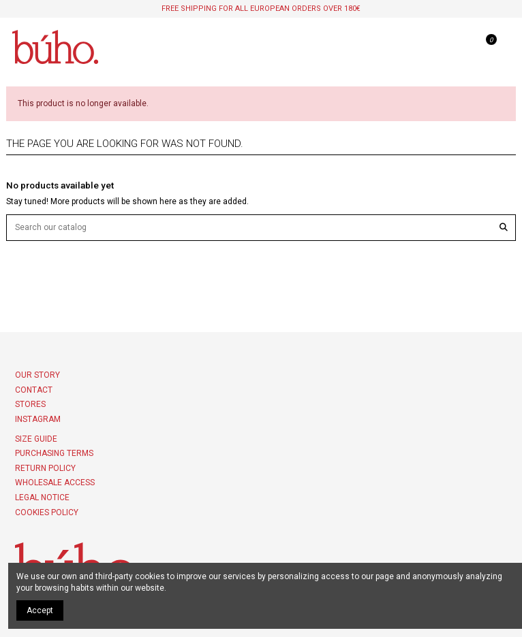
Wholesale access (55, 482)
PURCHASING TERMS (54, 453)
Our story (37, 375)
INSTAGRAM (38, 419)
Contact (33, 390)
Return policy (45, 468)
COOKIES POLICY (46, 512)
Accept (40, 610)
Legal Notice (42, 497)
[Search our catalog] (503, 227)
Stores (30, 404)
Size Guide (36, 439)
